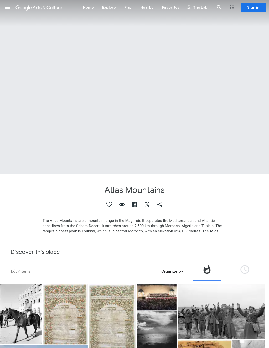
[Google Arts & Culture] (39, 7)
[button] (7, 7)
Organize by (172, 271)
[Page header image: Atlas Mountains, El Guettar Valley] (134, 87)
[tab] (207, 271)
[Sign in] (253, 7)
